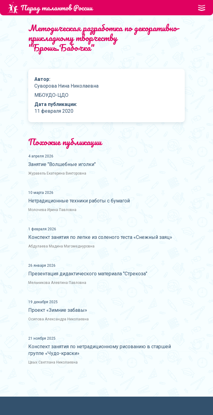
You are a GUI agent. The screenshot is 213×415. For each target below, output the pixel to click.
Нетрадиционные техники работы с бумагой (79, 201)
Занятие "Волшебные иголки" (62, 164)
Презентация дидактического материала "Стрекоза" (87, 274)
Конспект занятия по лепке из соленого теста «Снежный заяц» (100, 237)
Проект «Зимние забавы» (57, 310)
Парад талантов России (49, 7)
